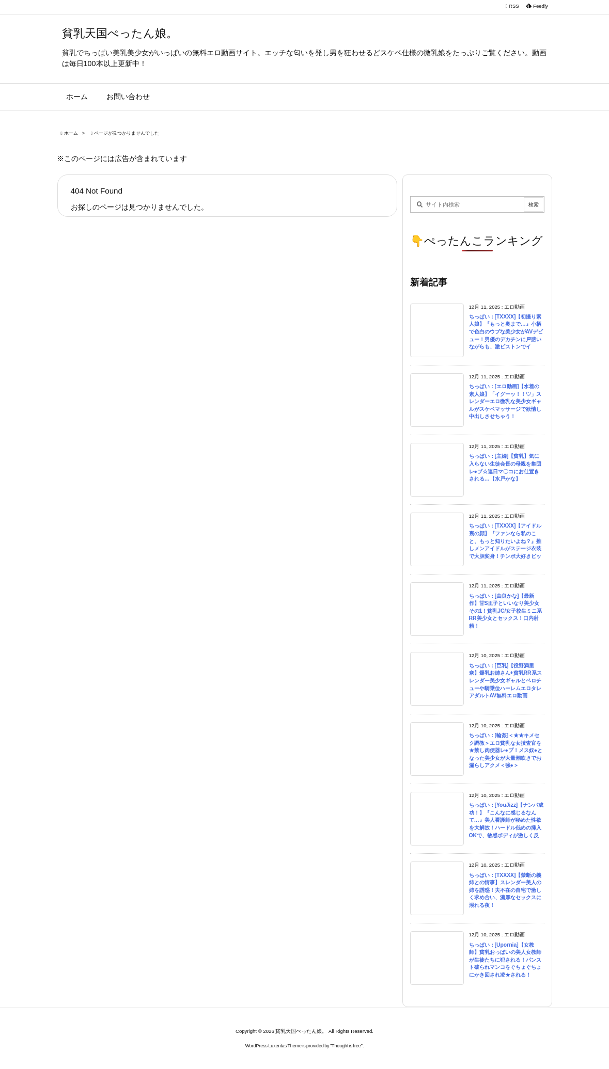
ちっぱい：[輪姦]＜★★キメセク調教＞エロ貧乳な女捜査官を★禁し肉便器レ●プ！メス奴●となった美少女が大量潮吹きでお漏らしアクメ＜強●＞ (506, 750)
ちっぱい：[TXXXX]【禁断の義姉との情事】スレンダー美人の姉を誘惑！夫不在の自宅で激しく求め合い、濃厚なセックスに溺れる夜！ (505, 890)
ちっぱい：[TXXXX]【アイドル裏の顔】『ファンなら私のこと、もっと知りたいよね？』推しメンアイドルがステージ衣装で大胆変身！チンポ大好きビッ (505, 541)
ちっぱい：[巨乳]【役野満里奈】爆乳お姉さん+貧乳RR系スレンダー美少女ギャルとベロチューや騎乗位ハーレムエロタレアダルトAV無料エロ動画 (505, 680)
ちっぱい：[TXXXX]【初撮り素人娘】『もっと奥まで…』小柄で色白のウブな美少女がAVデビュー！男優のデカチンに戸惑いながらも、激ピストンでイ (506, 331)
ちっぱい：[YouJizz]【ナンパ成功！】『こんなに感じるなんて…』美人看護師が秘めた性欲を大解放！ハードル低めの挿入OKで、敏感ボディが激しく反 (506, 820)
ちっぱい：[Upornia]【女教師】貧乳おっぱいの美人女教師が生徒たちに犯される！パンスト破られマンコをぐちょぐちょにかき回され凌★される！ (505, 960)
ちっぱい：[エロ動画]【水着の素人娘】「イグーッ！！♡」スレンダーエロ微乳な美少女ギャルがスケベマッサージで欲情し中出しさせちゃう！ (505, 401)
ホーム (71, 133)
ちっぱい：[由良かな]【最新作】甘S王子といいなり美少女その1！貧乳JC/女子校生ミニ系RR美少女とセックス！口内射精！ (505, 611)
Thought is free (346, 1045)
